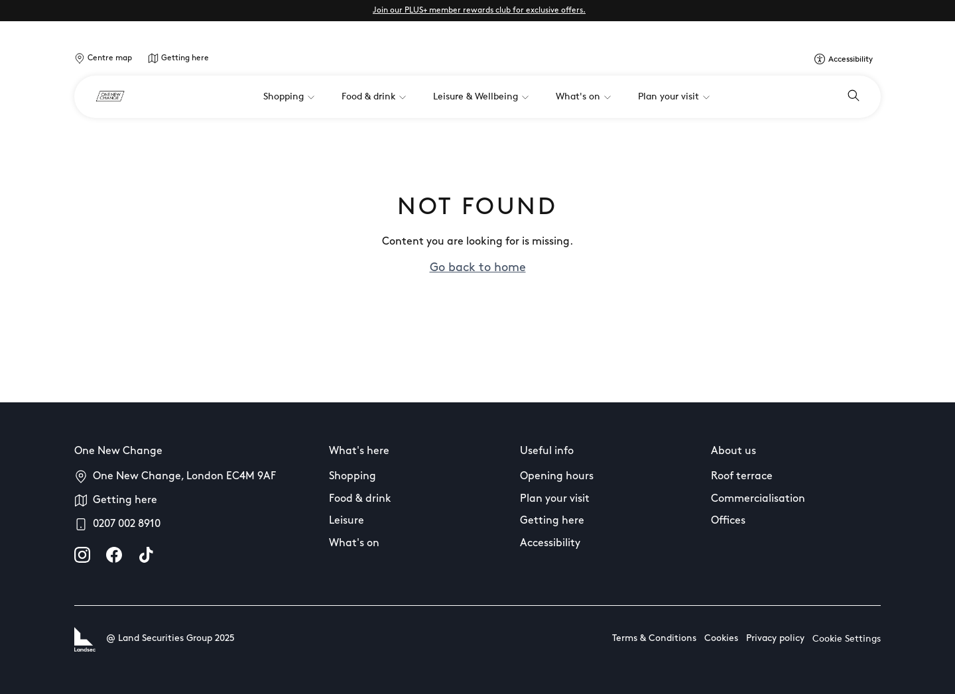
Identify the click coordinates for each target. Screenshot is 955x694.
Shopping (352, 476)
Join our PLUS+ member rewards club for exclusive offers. (479, 11)
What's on (354, 543)
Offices (728, 521)
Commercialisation (758, 499)
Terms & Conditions (654, 639)
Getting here (185, 58)
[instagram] (82, 555)
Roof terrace (742, 476)
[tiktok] (146, 555)
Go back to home (478, 268)
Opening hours (557, 476)
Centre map (110, 58)
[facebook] (114, 555)
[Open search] (854, 96)
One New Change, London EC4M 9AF (184, 476)
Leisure (346, 521)
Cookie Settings (846, 639)
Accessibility (550, 543)
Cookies (721, 639)
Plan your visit (555, 499)
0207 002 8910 (126, 524)
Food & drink (360, 499)
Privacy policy (775, 639)
